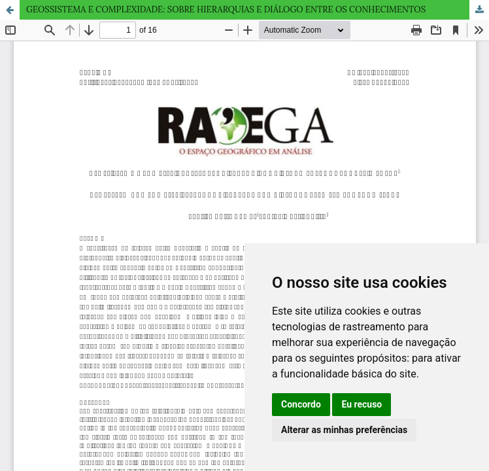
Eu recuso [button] (361, 404)
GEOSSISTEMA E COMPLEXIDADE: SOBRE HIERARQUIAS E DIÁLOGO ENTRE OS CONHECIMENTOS (226, 9)
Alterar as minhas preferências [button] (344, 430)
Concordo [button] (301, 404)
